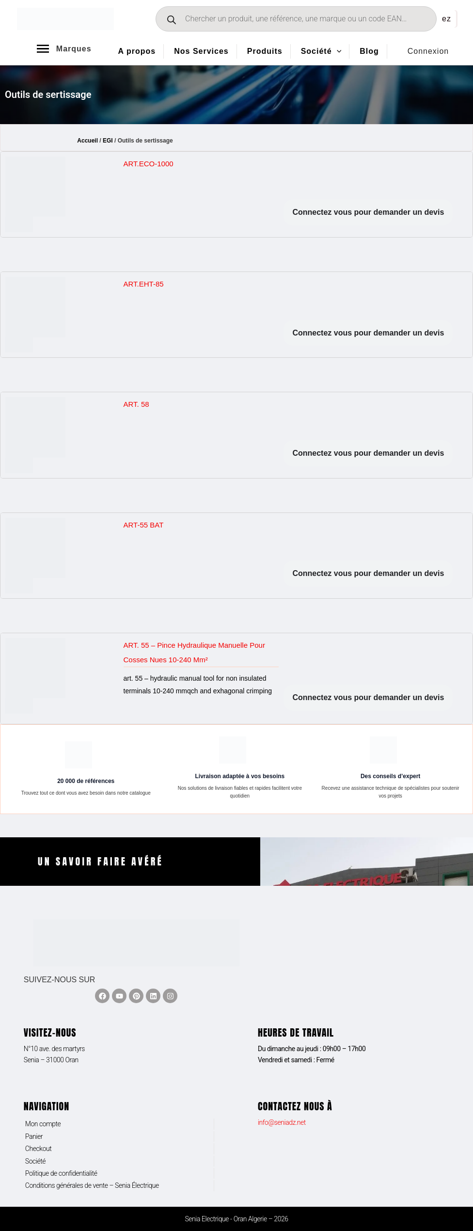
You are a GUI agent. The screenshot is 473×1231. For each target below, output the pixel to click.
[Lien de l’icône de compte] (428, 51)
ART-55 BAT (144, 525)
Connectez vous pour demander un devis (368, 212)
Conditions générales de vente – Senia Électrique (92, 1185)
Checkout (38, 1148)
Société (35, 1161)
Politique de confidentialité (61, 1173)
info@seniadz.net (282, 1122)
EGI (108, 140)
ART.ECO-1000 (148, 164)
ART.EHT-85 (144, 284)
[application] (337, 51)
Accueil (87, 140)
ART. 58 (136, 404)
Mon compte (43, 1124)
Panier (34, 1136)
